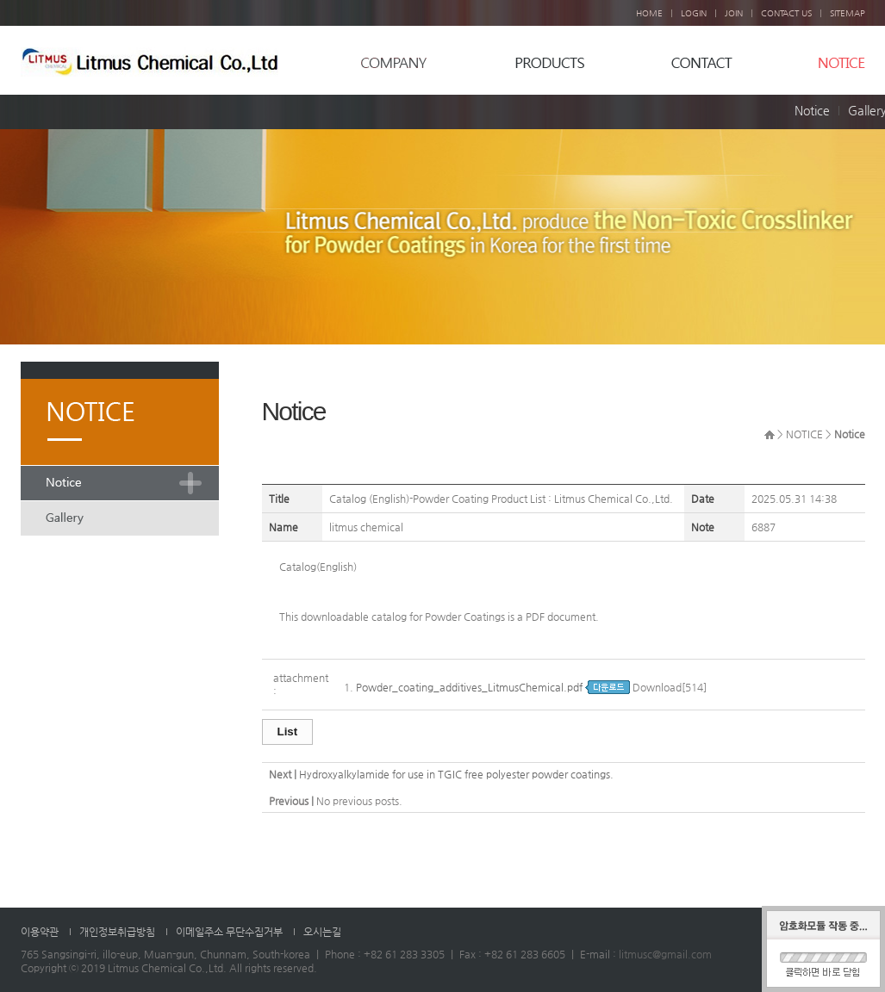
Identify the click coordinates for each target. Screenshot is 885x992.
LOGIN (694, 13)
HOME (649, 13)
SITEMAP (847, 13)
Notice (812, 110)
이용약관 (40, 932)
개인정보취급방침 (117, 932)
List (287, 731)
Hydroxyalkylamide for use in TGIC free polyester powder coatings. (456, 774)
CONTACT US (786, 13)
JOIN (734, 13)
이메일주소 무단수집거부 (229, 932)
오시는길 (322, 932)
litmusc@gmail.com (665, 954)
